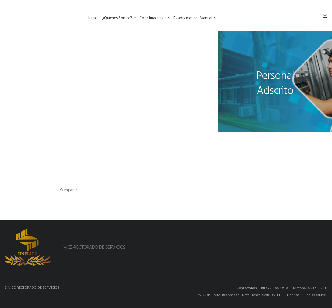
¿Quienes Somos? (119, 18)
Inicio (93, 18)
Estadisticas (185, 18)
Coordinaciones (154, 18)
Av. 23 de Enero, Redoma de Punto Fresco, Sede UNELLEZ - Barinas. (248, 294)
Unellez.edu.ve (315, 294)
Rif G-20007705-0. (274, 287)
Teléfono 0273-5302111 (309, 287)
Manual (208, 18)
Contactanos (247, 287)
